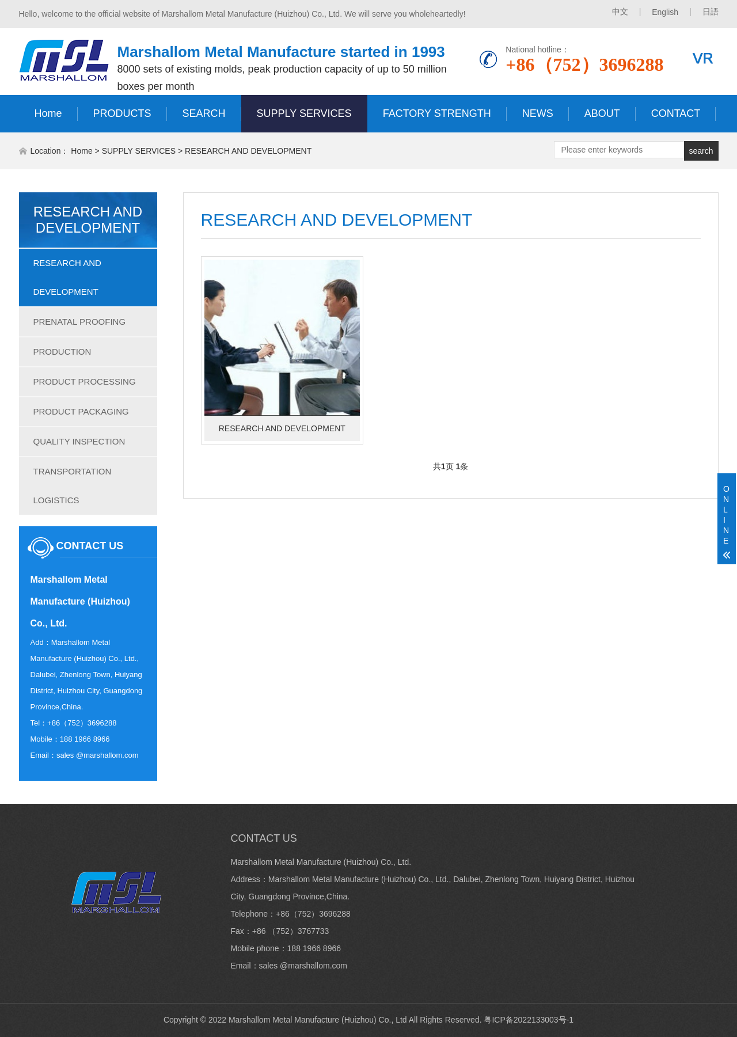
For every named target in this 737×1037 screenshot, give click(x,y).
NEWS (537, 113)
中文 (620, 11)
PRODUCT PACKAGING (81, 411)
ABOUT (602, 113)
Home (48, 113)
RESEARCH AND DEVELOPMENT (248, 150)
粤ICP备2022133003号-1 (528, 1019)
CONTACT (676, 113)
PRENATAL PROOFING (79, 321)
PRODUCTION (62, 351)
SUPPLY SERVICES (304, 113)
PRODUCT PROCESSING (84, 381)
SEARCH (204, 113)
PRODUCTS (122, 113)
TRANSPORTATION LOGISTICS (72, 485)
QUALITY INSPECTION (79, 441)
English (665, 12)
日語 (710, 11)
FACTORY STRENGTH (437, 113)
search (701, 150)
